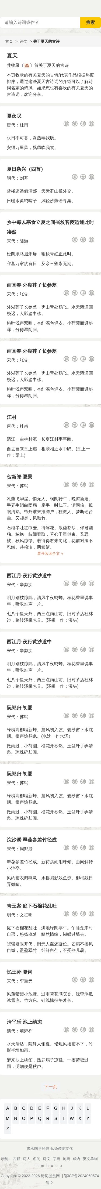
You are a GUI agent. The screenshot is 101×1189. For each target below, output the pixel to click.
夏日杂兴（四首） (26, 169)
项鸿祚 (26, 1031)
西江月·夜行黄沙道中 (29, 575)
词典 (66, 1159)
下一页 (50, 1087)
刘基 (24, 178)
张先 (24, 294)
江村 (11, 417)
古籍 (16, 1159)
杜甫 (24, 125)
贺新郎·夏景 (19, 477)
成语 (76, 1159)
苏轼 (24, 486)
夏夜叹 (14, 116)
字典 (56, 1159)
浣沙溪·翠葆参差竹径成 (32, 840)
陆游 (24, 241)
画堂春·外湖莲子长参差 (32, 285)
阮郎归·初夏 (19, 708)
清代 (11, 1031)
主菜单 (96, 8)
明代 (11, 178)
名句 (36, 1159)
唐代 (11, 125)
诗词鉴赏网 (50, 1176)
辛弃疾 (26, 584)
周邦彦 (26, 849)
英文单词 (90, 1159)
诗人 (26, 1159)
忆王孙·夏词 (19, 972)
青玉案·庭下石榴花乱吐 (32, 906)
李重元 (26, 981)
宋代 (11, 241)
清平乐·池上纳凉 (24, 1022)
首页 (9, 41)
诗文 (23, 41)
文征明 (26, 915)
